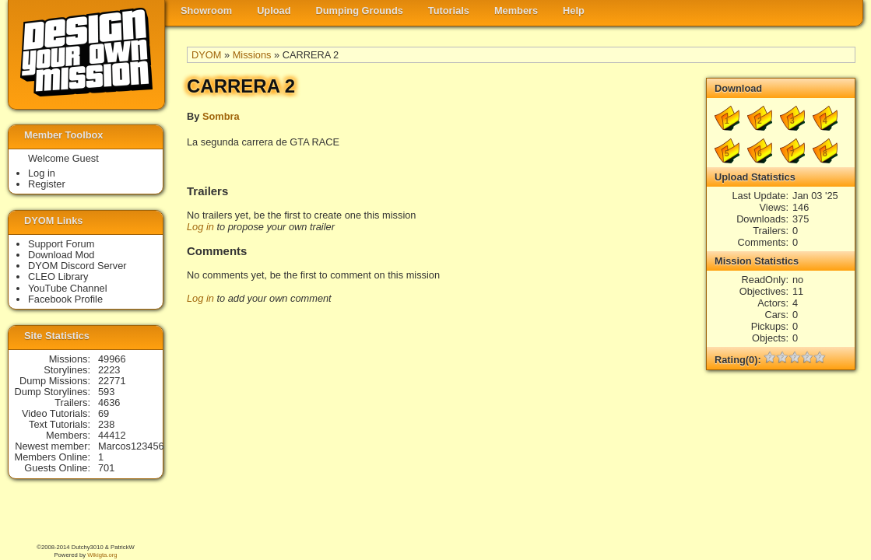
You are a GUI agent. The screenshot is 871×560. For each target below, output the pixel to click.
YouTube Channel (67, 288)
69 (103, 413)
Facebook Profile (65, 299)
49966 (112, 359)
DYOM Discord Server (77, 265)
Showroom (206, 10)
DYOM (206, 55)
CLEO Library (58, 276)
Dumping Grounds (359, 10)
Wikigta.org (102, 554)
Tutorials (448, 10)
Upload (273, 10)
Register (46, 184)
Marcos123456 (131, 446)
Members (516, 10)
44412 (112, 435)
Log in (200, 227)
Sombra (221, 116)
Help (574, 10)
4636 (109, 402)
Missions (252, 55)
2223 (109, 370)
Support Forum (61, 244)
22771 (112, 381)
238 (106, 424)
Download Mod (61, 255)
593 (106, 391)
